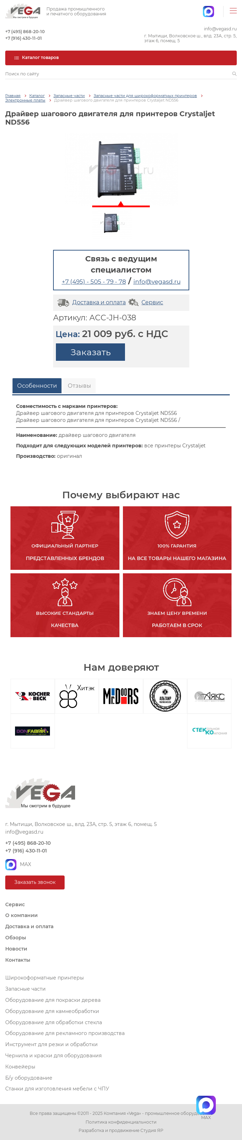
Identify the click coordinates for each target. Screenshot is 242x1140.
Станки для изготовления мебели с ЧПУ (57, 1089)
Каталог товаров (36, 57)
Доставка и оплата (91, 302)
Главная (13, 96)
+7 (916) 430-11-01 (23, 38)
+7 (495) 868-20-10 (25, 31)
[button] (234, 74)
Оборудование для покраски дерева (53, 1000)
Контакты (17, 960)
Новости (16, 949)
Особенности (37, 385)
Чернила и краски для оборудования (53, 1055)
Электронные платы (25, 100)
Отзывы (79, 385)
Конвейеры (20, 1067)
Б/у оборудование (28, 1078)
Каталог (37, 96)
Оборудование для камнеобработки (52, 1011)
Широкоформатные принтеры (44, 978)
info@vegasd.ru (220, 29)
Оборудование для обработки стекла (53, 1022)
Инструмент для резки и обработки (51, 1044)
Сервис (145, 302)
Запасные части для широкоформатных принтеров (145, 96)
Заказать (91, 352)
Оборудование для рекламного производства (65, 1033)
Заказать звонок (35, 882)
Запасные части (69, 96)
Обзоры (15, 937)
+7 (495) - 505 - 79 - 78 (94, 281)
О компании (21, 915)
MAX (18, 864)
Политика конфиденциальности (121, 1122)
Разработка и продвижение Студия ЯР (121, 1130)
